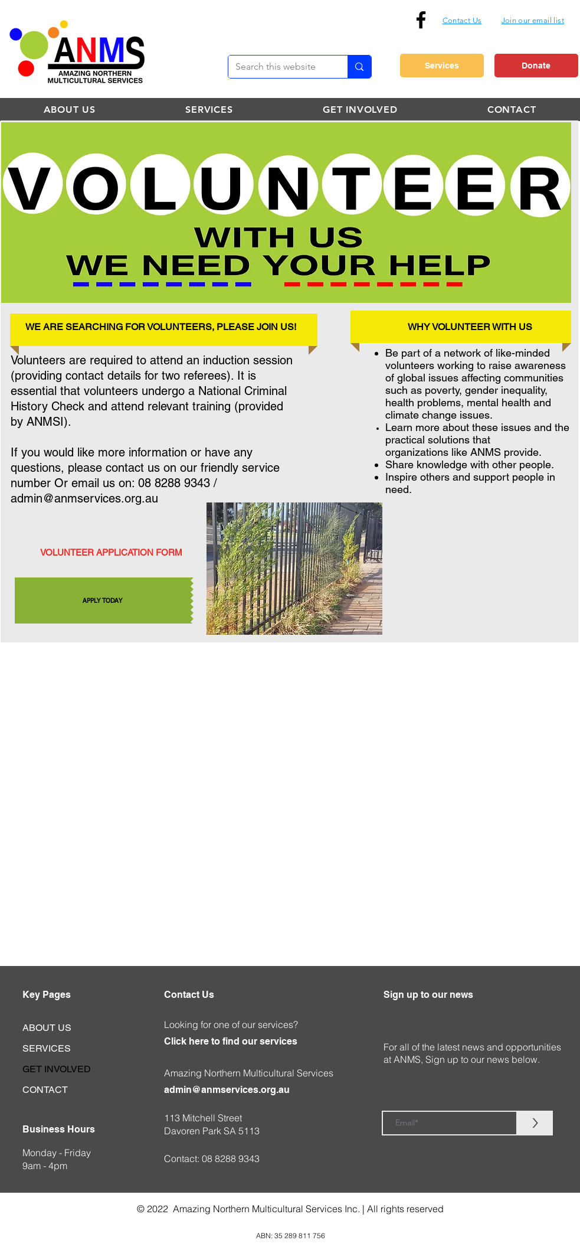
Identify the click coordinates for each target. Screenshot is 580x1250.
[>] (535, 1123)
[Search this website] (279, 67)
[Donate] (536, 65)
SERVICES (46, 1048)
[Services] (442, 65)
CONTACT (45, 1089)
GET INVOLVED (56, 1069)
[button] (533, 20)
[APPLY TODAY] (103, 600)
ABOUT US (46, 1027)
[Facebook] (420, 19)
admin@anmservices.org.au (84, 498)
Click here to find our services (230, 1041)
